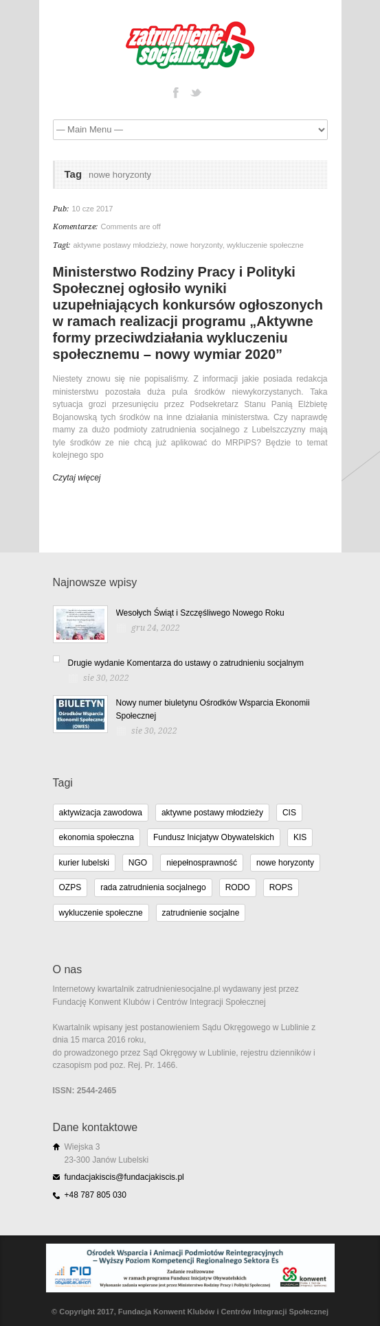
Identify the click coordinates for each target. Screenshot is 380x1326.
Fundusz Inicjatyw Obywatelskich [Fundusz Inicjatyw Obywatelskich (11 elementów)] (213, 837)
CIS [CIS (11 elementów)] (289, 812)
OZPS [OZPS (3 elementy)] (70, 887)
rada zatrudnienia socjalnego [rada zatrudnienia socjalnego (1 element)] (152, 887)
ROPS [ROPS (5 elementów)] (281, 887)
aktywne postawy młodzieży (120, 245)
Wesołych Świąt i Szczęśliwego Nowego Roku (200, 613)
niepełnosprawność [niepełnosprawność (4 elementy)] (201, 863)
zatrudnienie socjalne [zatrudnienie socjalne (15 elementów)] (201, 913)
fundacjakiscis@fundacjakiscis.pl (124, 1177)
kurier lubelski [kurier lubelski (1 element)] (84, 863)
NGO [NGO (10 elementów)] (137, 863)
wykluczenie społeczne (265, 245)
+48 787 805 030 (95, 1195)
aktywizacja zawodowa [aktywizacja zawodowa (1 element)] (100, 812)
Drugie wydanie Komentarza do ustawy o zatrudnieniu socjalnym (186, 663)
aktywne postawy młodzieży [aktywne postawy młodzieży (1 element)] (212, 812)
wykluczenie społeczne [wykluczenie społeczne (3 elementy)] (101, 913)
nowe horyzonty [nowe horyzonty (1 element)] (285, 863)
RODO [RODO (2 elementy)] (237, 887)
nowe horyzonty (196, 245)
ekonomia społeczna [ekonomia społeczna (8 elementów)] (96, 837)
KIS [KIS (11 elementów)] (299, 837)
